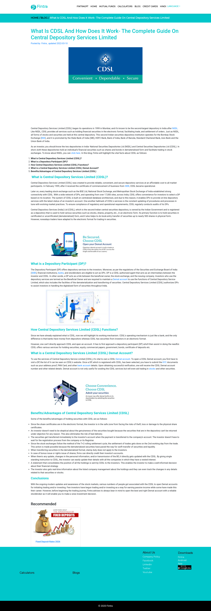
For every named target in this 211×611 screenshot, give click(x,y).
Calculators (125, 6)
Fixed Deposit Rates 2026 (48, 541)
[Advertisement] (105, 106)
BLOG (45, 17)
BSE (43, 138)
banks (61, 273)
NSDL (175, 128)
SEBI (127, 186)
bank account (84, 365)
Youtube (147, 572)
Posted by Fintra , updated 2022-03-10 (49, 43)
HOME (35, 17)
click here (75, 153)
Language (173, 6)
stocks (152, 368)
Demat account (120, 279)
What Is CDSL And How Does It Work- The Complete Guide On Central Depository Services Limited (109, 17)
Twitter (146, 568)
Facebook (148, 560)
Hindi (163, 6)
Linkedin (147, 564)
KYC (165, 362)
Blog (137, 6)
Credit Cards (150, 6)
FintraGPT (82, 6)
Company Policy (151, 556)
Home (93, 6)
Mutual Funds (107, 6)
